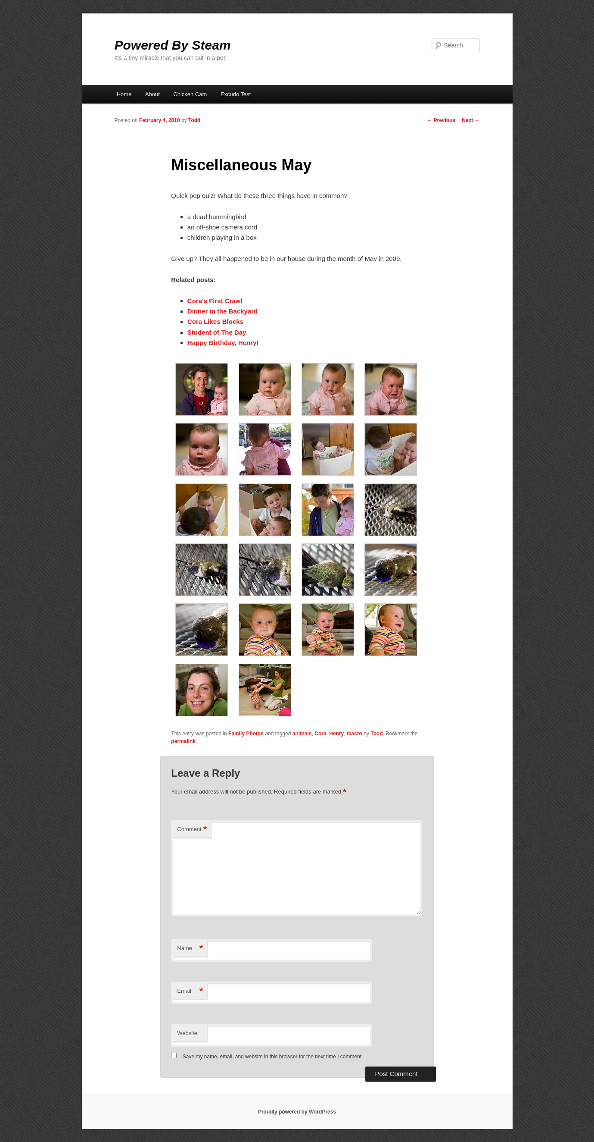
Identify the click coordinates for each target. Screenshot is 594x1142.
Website (187, 1033)
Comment (192, 829)
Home (124, 94)
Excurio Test (236, 94)
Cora (320, 734)
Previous (441, 120)
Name (190, 948)
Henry (336, 734)
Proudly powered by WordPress (297, 1112)
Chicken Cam (190, 94)
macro (354, 734)
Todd (194, 120)
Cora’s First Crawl (215, 300)
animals (302, 734)
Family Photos (246, 734)
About (152, 94)
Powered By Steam (173, 45)
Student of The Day (216, 332)
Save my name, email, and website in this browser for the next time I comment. (273, 1057)
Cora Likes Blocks (215, 321)
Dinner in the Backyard (222, 311)
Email (190, 991)
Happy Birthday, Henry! (223, 342)
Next (470, 120)
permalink (183, 741)
